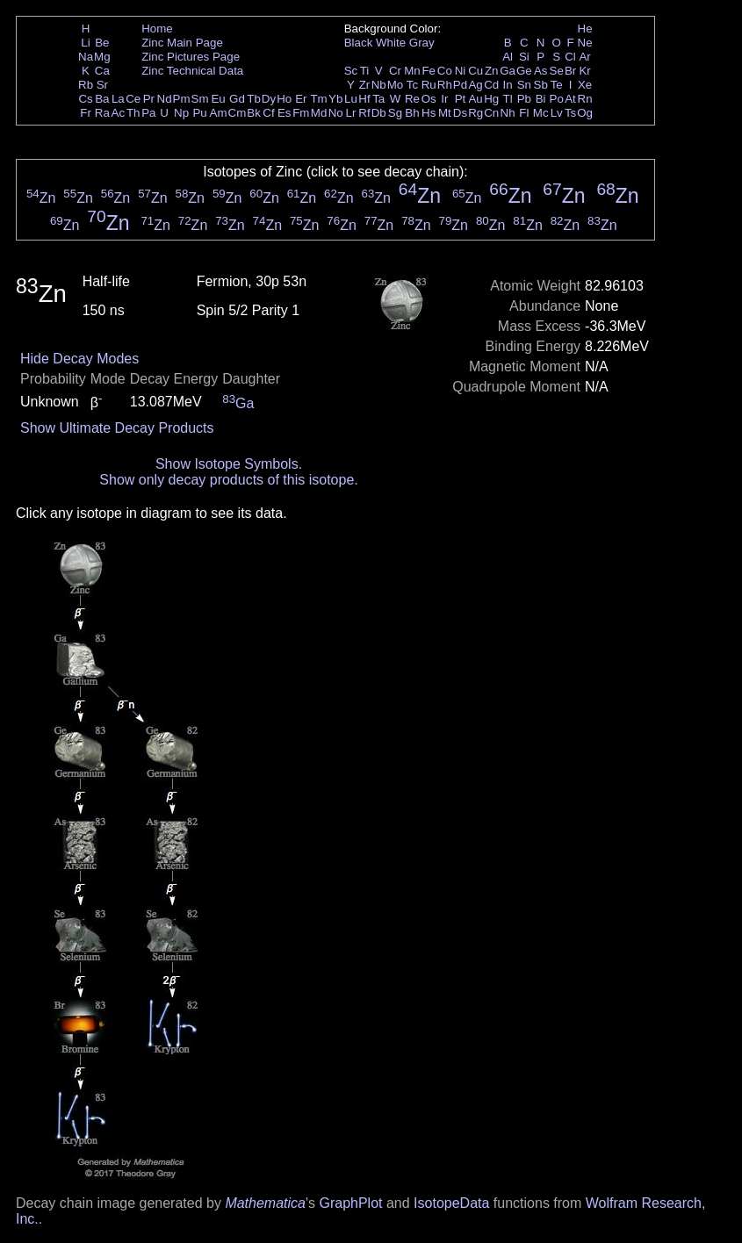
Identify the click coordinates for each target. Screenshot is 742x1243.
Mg (102, 56)
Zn (492, 70)
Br (570, 70)
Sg (395, 112)
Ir (444, 98)
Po (557, 98)
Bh (412, 112)
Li (85, 42)
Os (428, 98)
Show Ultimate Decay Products (117, 427)
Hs (428, 112)
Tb (254, 98)
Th (133, 112)
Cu (475, 70)
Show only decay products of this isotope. (228, 479)
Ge (524, 70)
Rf (364, 112)
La (118, 98)
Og (585, 112)
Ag (475, 84)
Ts (570, 112)
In (508, 84)
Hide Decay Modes (79, 358)
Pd (460, 84)
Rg (475, 112)
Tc (412, 84)
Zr (365, 84)
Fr (85, 112)
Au (475, 98)
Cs (85, 98)
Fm (300, 112)
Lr (351, 112)
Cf (268, 112)
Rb (85, 84)
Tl (508, 98)
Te (557, 84)
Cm (237, 112)
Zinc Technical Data (192, 70)
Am (218, 112)
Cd (491, 84)
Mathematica (265, 1203)
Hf (364, 98)
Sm (200, 98)
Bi (541, 98)
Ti (365, 70)
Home (157, 28)
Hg (491, 98)
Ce (133, 98)
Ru (428, 84)
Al (507, 56)
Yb (335, 98)
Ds (460, 112)
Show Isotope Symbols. (228, 463)
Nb (378, 84)
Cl (570, 56)
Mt (444, 112)
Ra (102, 112)
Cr (395, 70)
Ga (507, 70)
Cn (491, 112)
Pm (182, 98)
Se (557, 70)
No (335, 112)
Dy (269, 98)
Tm (318, 98)
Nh (508, 112)
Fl (524, 112)
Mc (541, 112)
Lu (350, 98)
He (585, 28)
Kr (584, 70)
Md (319, 112)
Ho (284, 98)
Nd (164, 98)
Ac (119, 112)
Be (102, 42)
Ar (584, 56)
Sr (102, 84)
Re (412, 98)
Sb (541, 84)
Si (524, 56)
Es (284, 112)
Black (358, 42)
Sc (351, 70)
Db (378, 112)
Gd (237, 98)
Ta (378, 98)
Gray (422, 42)
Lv (557, 112)
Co (444, 70)
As (541, 70)
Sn (524, 84)
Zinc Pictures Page (190, 56)
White (391, 42)
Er (300, 98)
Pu (199, 112)
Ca (102, 70)
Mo (395, 84)
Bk (254, 112)
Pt (460, 98)
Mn (412, 70)
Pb (524, 98)
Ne (585, 42)
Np (181, 112)
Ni (460, 70)
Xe (585, 84)
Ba (102, 98)
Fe (428, 70)
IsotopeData (451, 1203)
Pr (149, 98)
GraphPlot (350, 1203)
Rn (585, 98)
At (570, 98)
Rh (444, 84)
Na (85, 56)
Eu (218, 98)
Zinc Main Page (182, 42)
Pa (148, 112)
